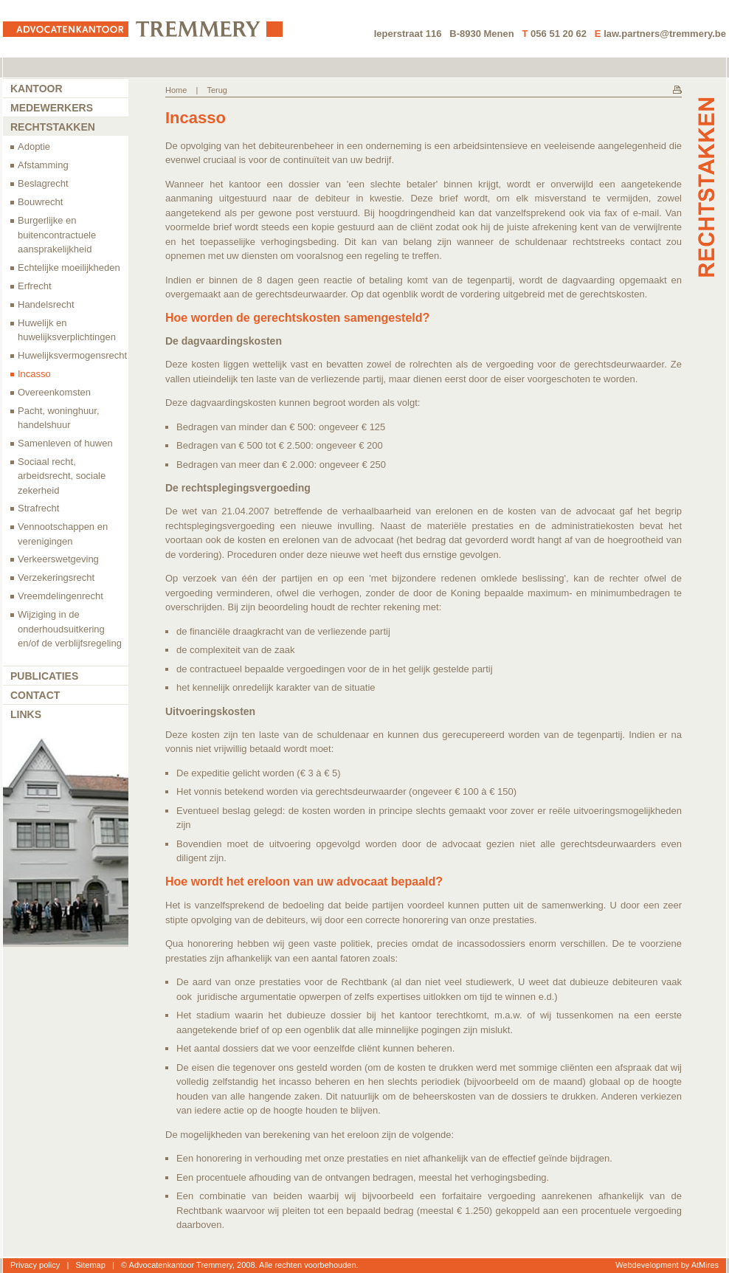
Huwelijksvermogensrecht (72, 355)
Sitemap (90, 1264)
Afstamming (43, 164)
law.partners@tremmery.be (665, 33)
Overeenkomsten (54, 392)
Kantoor (36, 88)
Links (25, 714)
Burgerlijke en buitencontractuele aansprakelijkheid (57, 235)
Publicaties (44, 676)
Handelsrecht (46, 304)
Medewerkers (51, 108)
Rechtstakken (52, 127)
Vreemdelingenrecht (60, 595)
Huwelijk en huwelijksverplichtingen (67, 330)
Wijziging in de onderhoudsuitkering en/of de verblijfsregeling (70, 629)
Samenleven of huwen (65, 443)
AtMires (705, 1264)
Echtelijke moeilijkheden (69, 267)
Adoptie (34, 146)
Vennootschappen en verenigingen (63, 534)
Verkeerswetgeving (58, 559)
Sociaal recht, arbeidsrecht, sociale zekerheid (62, 476)
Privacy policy (35, 1264)
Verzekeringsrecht (56, 577)
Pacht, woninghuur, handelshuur (59, 418)
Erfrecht (35, 285)
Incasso (34, 373)
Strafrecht (38, 508)
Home (176, 90)
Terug (217, 90)
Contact (35, 695)
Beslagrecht (43, 183)
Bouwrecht (40, 201)
